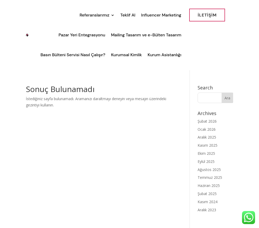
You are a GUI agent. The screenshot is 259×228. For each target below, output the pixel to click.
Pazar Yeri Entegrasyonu (82, 35)
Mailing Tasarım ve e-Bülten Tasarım (146, 35)
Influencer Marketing (161, 15)
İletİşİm (207, 15)
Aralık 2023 (207, 209)
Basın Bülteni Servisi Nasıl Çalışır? (73, 55)
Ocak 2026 (207, 129)
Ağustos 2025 (209, 169)
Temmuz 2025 (210, 177)
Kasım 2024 (207, 201)
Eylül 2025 (206, 161)
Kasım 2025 (207, 145)
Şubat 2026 (207, 121)
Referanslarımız (94, 15)
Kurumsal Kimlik (126, 55)
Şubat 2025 (207, 193)
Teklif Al (127, 15)
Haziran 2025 (209, 185)
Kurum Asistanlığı (164, 55)
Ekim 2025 (206, 153)
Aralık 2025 (207, 137)
